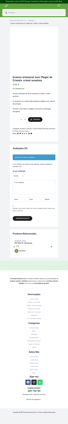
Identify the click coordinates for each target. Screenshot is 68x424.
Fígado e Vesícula (34, 344)
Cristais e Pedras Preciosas (40, 128)
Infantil (34, 347)
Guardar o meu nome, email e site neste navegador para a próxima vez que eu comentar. (34, 210)
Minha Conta (34, 363)
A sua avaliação (19, 171)
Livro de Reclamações (34, 318)
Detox (34, 331)
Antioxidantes (34, 328)
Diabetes (34, 334)
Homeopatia (18, 241)
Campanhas (34, 360)
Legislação (34, 315)
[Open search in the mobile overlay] (34, 12)
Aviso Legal (34, 299)
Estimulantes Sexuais (34, 341)
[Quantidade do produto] (21, 119)
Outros (27, 131)
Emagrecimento (34, 337)
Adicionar (36, 119)
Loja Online (34, 366)
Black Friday (34, 369)
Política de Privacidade (34, 305)
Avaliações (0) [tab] (20, 148)
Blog (34, 373)
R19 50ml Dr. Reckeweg (23, 243)
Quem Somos (34, 356)
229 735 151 (34, 390)
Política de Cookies (34, 302)
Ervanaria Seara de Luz (31, 412)
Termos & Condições (34, 312)
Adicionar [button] (22, 251)
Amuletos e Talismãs (26, 128)
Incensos (21, 131)
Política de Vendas (34, 309)
